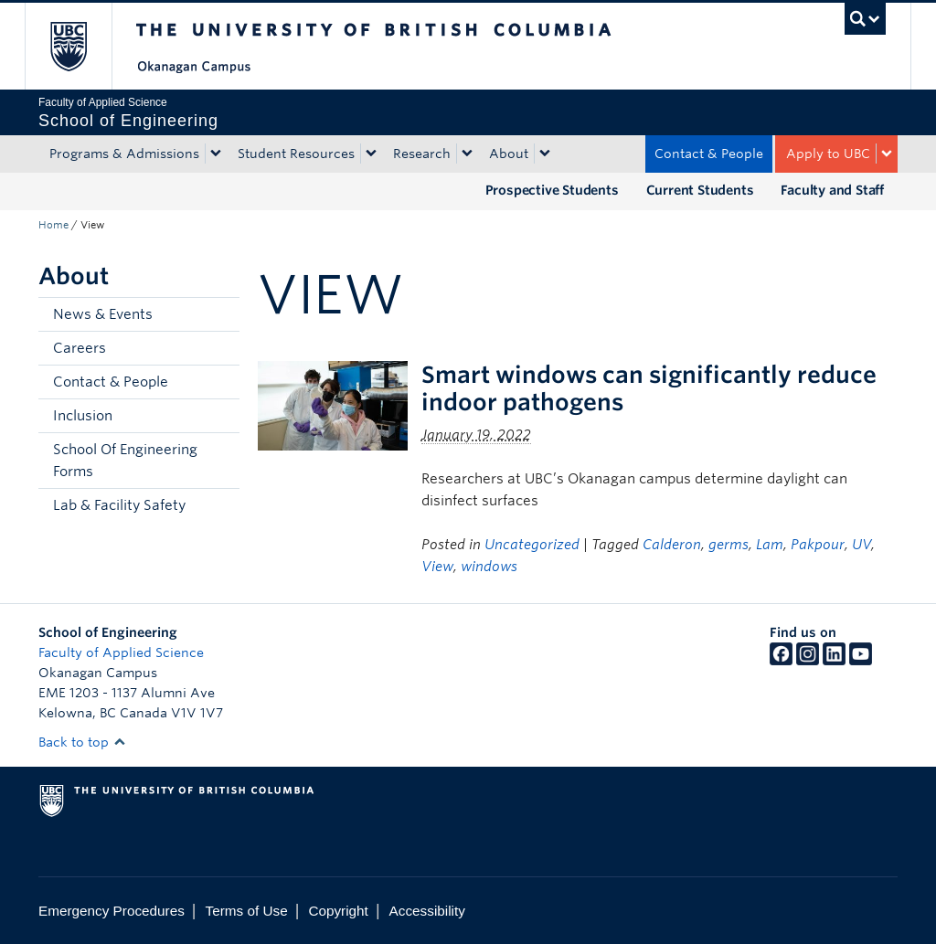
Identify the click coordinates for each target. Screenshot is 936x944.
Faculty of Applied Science (121, 652)
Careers (79, 348)
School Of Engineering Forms (125, 460)
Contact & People (708, 153)
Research (422, 153)
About (508, 153)
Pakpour (818, 544)
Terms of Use (247, 910)
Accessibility (427, 910)
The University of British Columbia (81, 46)
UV (861, 544)
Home (53, 224)
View (437, 566)
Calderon (672, 544)
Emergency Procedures (111, 910)
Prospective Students (552, 190)
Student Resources (296, 153)
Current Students (700, 190)
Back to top (82, 742)
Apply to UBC (828, 153)
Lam (769, 544)
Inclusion (82, 416)
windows (489, 566)
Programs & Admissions (124, 153)
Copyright (337, 910)
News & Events (103, 314)
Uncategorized (532, 544)
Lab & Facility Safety (119, 505)
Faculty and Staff (832, 190)
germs (728, 544)
